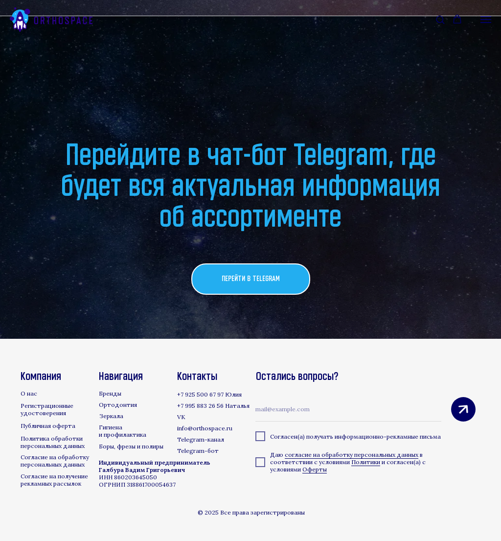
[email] (348, 409)
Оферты (314, 469)
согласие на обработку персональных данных (351, 454)
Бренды (110, 393)
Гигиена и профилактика (122, 430)
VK (181, 417)
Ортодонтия (118, 404)
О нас (29, 393)
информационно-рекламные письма (388, 436)
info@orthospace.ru (204, 428)
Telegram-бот (198, 450)
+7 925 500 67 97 (200, 394)
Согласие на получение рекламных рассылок (54, 479)
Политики (365, 462)
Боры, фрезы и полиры (131, 446)
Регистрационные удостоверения (47, 409)
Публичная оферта (48, 425)
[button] (440, 19)
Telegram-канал (200, 439)
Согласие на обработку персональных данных (55, 460)
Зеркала (111, 416)
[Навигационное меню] (485, 19)
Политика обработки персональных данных (53, 442)
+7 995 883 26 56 (200, 405)
